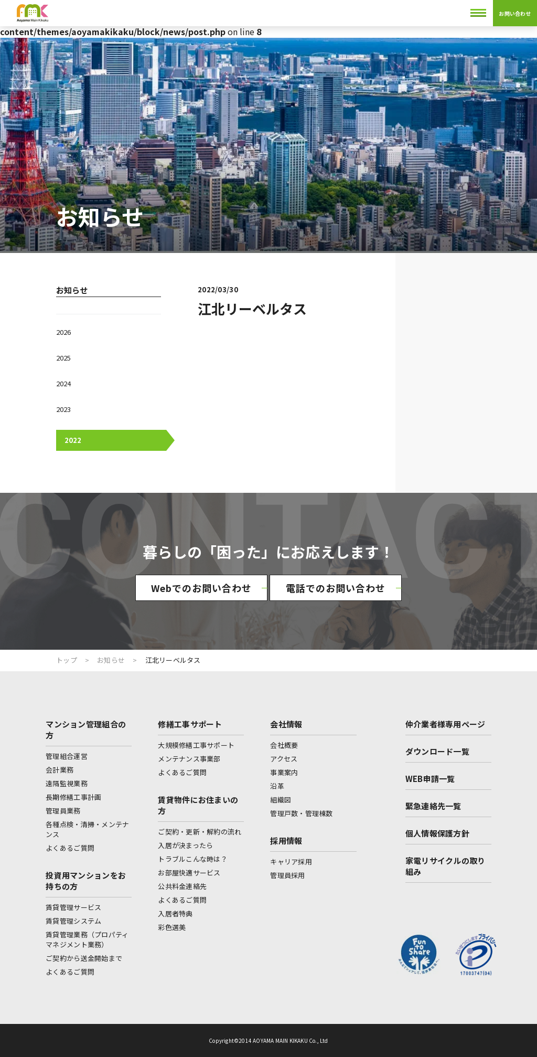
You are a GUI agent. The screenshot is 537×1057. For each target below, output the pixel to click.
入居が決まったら (185, 845)
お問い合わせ (515, 13)
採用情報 (286, 840)
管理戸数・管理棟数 (301, 813)
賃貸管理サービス (73, 907)
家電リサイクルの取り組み (445, 866)
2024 (63, 383)
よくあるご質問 (70, 848)
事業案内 (284, 772)
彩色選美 (172, 927)
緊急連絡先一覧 (433, 805)
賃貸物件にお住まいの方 (198, 805)
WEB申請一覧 (430, 778)
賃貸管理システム (73, 921)
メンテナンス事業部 (189, 759)
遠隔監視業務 (67, 783)
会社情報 (286, 724)
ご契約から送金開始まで (84, 958)
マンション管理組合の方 (86, 729)
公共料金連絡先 (182, 886)
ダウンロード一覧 (437, 751)
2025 (63, 358)
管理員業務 (63, 811)
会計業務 (59, 770)
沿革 (277, 786)
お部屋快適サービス (189, 873)
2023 (63, 409)
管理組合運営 (67, 756)
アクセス (283, 759)
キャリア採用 (291, 861)
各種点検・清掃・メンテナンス (87, 829)
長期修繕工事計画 (73, 797)
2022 (73, 440)
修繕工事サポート (190, 724)
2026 (63, 332)
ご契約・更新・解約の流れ (199, 832)
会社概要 (284, 745)
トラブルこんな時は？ (193, 859)
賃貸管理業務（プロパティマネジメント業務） (87, 939)
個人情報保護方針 (437, 833)
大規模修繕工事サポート (196, 745)
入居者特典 (175, 913)
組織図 (280, 800)
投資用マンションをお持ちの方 (86, 881)
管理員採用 (287, 875)
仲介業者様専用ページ (445, 724)
